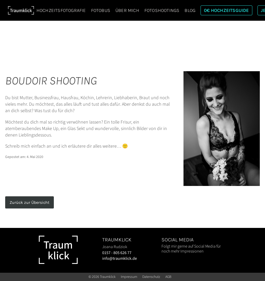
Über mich (127, 10)
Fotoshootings (162, 10)
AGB (168, 276)
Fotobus (100, 10)
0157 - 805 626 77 (116, 253)
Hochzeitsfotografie (61, 10)
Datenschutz (151, 276)
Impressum (129, 276)
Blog (190, 10)
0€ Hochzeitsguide (226, 10)
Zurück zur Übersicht (29, 202)
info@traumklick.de (119, 258)
